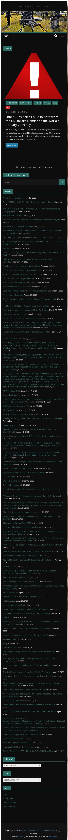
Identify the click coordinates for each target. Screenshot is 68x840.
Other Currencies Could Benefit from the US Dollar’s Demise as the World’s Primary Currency (32, 121)
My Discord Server (10, 410)
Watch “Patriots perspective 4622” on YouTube (22, 734)
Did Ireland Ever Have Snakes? (15, 314)
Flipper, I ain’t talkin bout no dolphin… (18, 468)
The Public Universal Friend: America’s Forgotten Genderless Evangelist (32, 219)
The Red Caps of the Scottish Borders (18, 226)
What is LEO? (8, 617)
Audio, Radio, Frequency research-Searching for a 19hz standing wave (31, 436)
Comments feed (9, 802)
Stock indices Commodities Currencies (18, 282)
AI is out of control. (11, 592)
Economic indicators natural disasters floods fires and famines (28, 665)
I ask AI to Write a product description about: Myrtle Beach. (27, 628)
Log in (5, 794)
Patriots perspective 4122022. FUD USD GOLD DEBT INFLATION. (30, 711)
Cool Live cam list (10, 647)
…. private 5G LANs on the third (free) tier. (20, 747)
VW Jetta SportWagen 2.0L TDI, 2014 (18, 414)
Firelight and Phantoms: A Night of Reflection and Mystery (26, 332)
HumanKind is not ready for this (16, 577)
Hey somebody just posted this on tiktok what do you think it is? (29, 651)
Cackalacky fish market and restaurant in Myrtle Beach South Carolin (31, 676)
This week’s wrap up (11, 485)
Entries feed (8, 798)
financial (38, 103)
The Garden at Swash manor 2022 (17, 743)
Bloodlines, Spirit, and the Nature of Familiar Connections (26, 237)
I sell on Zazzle (9, 601)
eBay (5, 643)
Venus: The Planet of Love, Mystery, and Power (22, 318)
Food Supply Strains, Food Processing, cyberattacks (24, 689)
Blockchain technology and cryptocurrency (20, 512)
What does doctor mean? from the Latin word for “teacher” (27, 551)
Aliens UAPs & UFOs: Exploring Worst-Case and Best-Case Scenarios (31, 489)
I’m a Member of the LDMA (14, 605)
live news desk (9, 248)
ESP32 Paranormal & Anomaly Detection (19, 270)
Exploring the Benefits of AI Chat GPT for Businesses (24, 635)
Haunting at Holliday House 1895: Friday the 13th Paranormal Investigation (33, 418)
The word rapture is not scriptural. (17, 286)
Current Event (12, 103)
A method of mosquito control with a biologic (21, 266)
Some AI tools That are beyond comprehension (22, 527)
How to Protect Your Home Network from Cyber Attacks (26, 609)
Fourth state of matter (12, 338)
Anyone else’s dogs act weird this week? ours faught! (24, 472)
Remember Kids (9, 566)
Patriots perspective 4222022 (15, 700)
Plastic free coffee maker (13, 295)
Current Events (25, 103)
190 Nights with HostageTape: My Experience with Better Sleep (29, 560)
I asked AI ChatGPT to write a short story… (20, 597)
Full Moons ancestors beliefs (14, 406)
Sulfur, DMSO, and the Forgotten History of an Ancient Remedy (29, 202)
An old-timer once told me (13, 198)
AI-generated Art (9, 639)
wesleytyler (23, 112)
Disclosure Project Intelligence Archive (18, 278)
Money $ (47, 103)
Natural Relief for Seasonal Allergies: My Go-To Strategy (26, 310)
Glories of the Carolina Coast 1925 (17, 523)
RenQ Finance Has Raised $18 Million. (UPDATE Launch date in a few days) (33, 545)
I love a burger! (9, 477)
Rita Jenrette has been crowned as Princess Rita (22, 556)
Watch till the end (10, 481)
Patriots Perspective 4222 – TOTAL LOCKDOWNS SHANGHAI (28, 751)
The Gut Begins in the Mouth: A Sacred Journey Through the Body (30, 299)
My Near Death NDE (11, 391)
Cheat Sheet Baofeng (12, 395)
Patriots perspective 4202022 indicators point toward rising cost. (29, 705)
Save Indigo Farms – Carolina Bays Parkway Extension (25, 291)
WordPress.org (9, 807)
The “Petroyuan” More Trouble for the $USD (21, 581)
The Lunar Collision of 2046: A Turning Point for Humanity (26, 613)
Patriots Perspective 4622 (13, 738)
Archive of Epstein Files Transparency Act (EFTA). (23, 274)
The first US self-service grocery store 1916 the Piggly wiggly (27, 672)
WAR (8, 107)
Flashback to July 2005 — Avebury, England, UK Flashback (26, 306)
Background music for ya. (13, 215)
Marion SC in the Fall (11, 425)
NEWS (55, 103)
